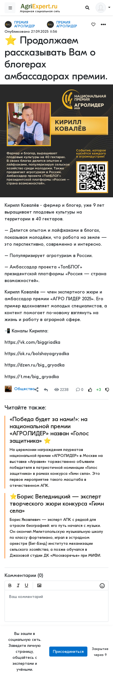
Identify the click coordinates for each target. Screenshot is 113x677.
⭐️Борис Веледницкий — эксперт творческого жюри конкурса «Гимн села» (57, 503)
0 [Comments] (79, 389)
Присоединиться (68, 651)
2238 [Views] (61, 389)
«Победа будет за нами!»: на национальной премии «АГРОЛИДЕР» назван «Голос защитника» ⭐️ (49, 430)
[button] (103, 24)
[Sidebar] (10, 7)
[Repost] (46, 390)
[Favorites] (93, 24)
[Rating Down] (107, 390)
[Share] (36, 390)
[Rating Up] (90, 390)
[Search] (87, 8)
